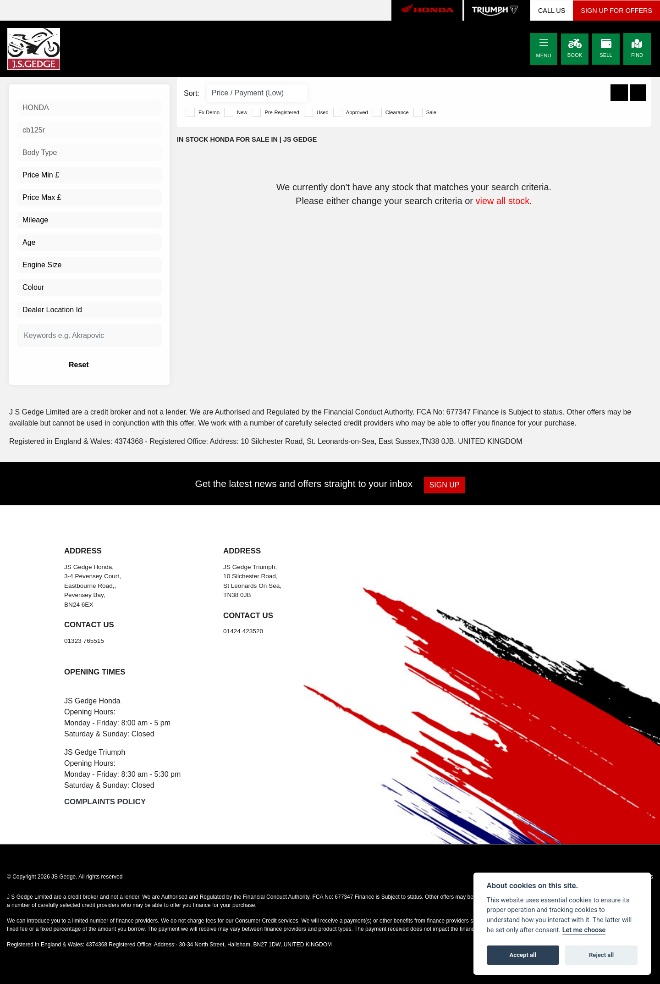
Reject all (601, 954)
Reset (114, 365)
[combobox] (89, 108)
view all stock (503, 201)
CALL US (551, 10)
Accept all (523, 954)
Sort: (191, 93)
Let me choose (584, 930)
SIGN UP (445, 485)
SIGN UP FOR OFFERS (616, 10)
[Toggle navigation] (543, 43)
